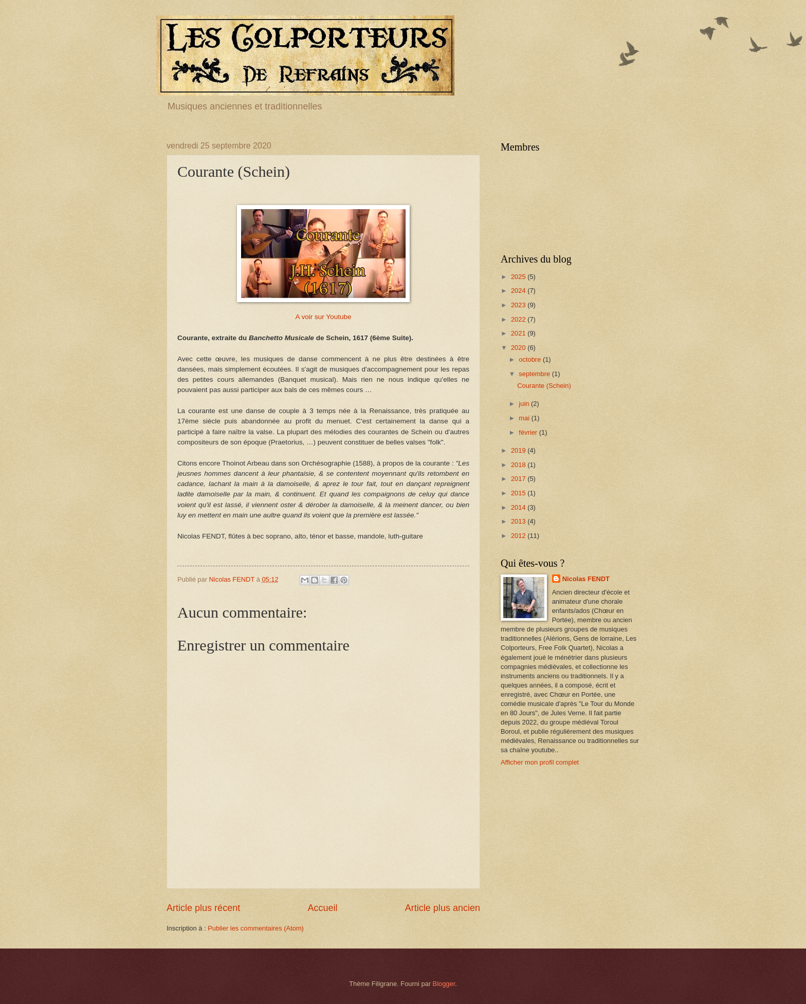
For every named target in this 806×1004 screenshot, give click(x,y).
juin (525, 403)
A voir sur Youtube (324, 317)
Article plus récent (203, 908)
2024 (519, 290)
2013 (519, 521)
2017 (519, 478)
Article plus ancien (442, 908)
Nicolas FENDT (586, 579)
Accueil (322, 908)
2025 (519, 277)
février (529, 432)
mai (525, 418)
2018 (519, 465)
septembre (535, 374)
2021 (519, 333)
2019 (519, 450)
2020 (519, 347)
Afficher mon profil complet (540, 762)
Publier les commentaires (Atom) (256, 928)
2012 (519, 536)
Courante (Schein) (544, 385)
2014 (519, 507)
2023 (519, 305)
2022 (519, 319)
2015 (519, 493)
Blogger (444, 984)
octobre (531, 359)
